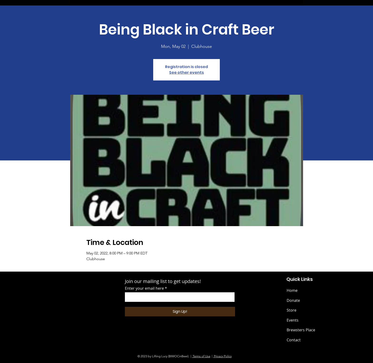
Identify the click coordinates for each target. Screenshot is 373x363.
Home (292, 290)
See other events (186, 72)
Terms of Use (201, 356)
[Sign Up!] (180, 311)
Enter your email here (144, 288)
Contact (294, 340)
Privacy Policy (222, 356)
